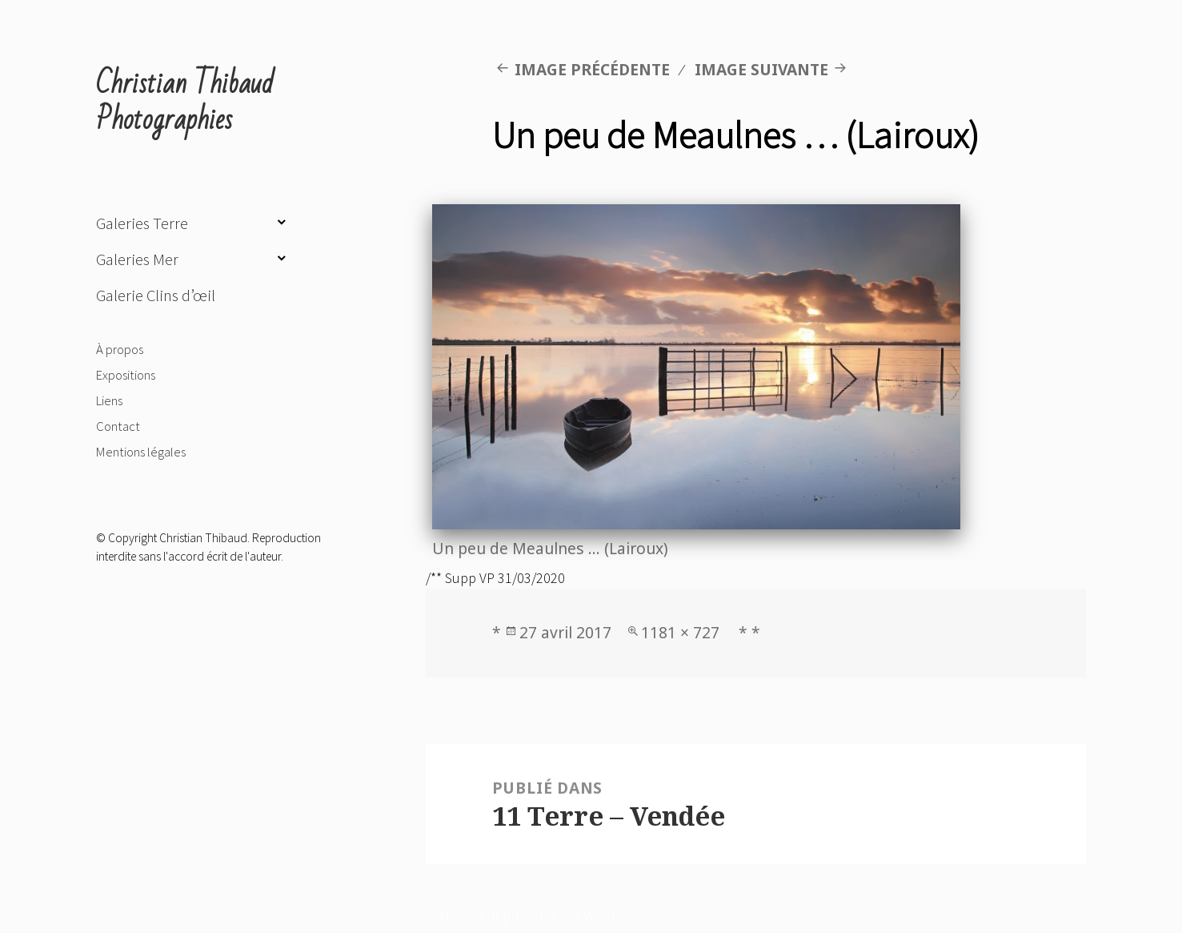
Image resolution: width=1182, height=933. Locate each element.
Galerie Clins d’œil (155, 295)
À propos (119, 349)
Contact (118, 426)
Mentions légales (141, 451)
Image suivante (761, 69)
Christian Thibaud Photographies (185, 102)
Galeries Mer (137, 259)
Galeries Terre (142, 223)
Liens (109, 400)
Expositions (125, 375)
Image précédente (592, 69)
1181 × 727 (680, 632)
